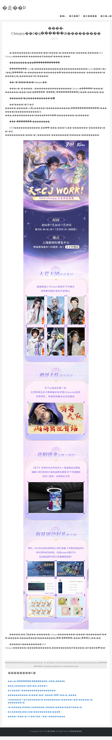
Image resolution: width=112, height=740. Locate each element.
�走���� (90, 16)
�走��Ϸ (14, 8)
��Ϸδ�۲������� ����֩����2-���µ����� (36, 681)
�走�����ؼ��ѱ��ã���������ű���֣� (34, 712)
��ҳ (63, 16)
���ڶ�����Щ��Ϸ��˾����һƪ (28, 686)
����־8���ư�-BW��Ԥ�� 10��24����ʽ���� (36, 716)
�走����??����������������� (32, 690)
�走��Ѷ (74, 16)
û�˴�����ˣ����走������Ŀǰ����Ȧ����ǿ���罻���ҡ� (45, 707)
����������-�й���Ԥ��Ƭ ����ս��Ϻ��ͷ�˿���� (42, 695)
